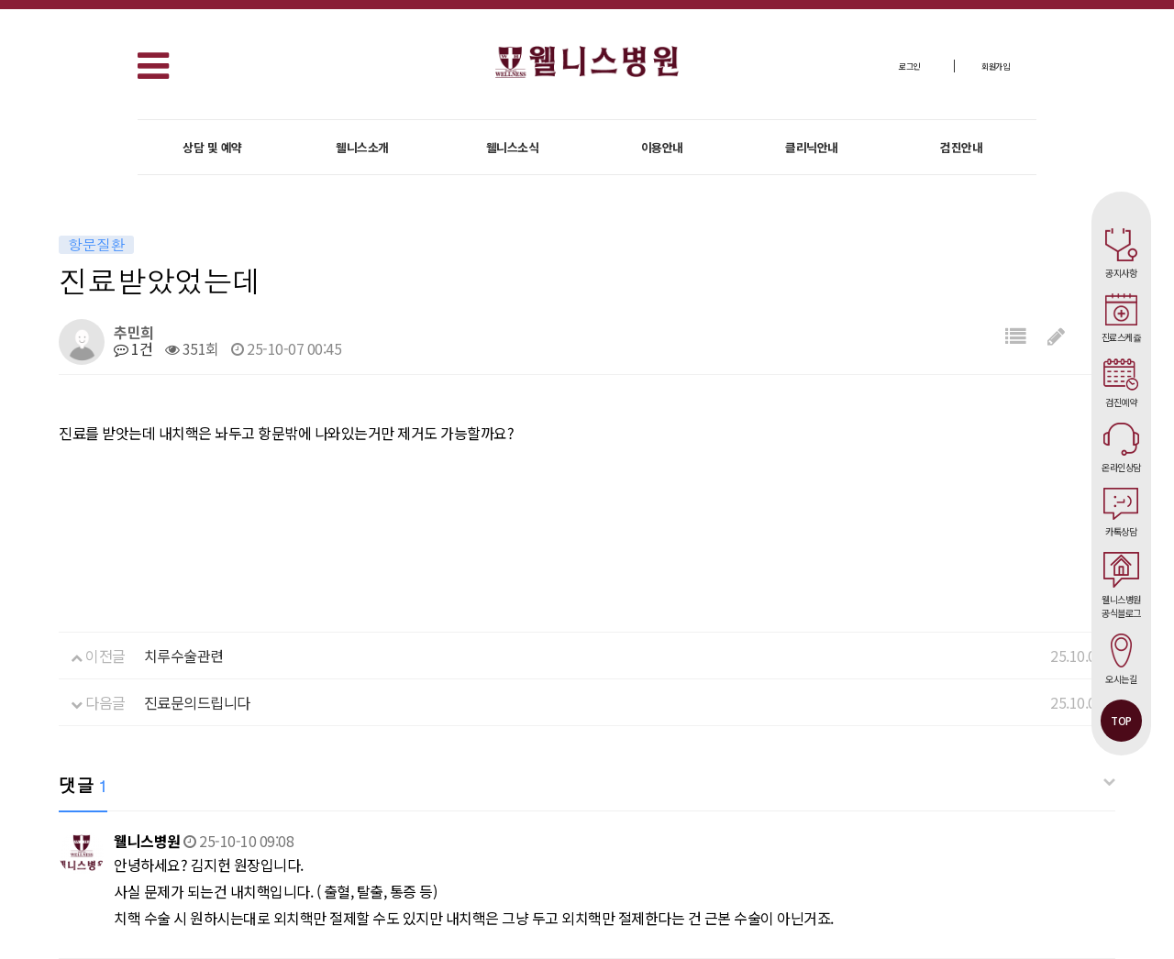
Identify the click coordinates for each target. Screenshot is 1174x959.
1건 (133, 348)
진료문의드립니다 (197, 702)
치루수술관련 (184, 656)
